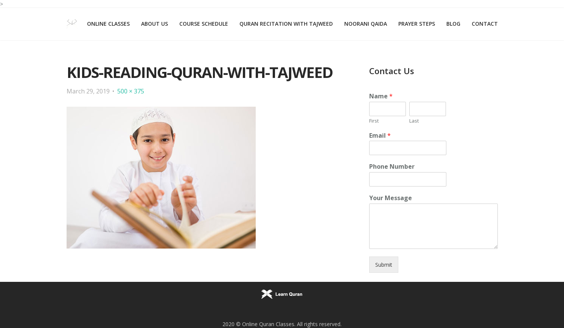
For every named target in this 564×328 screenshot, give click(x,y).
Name (381, 96)
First (374, 121)
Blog (453, 23)
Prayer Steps (416, 23)
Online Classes (108, 23)
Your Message (390, 198)
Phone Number (392, 167)
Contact (485, 23)
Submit (383, 264)
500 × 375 (130, 91)
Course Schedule (203, 23)
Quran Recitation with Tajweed (286, 23)
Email (380, 136)
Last (414, 121)
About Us (154, 23)
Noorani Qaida (365, 23)
